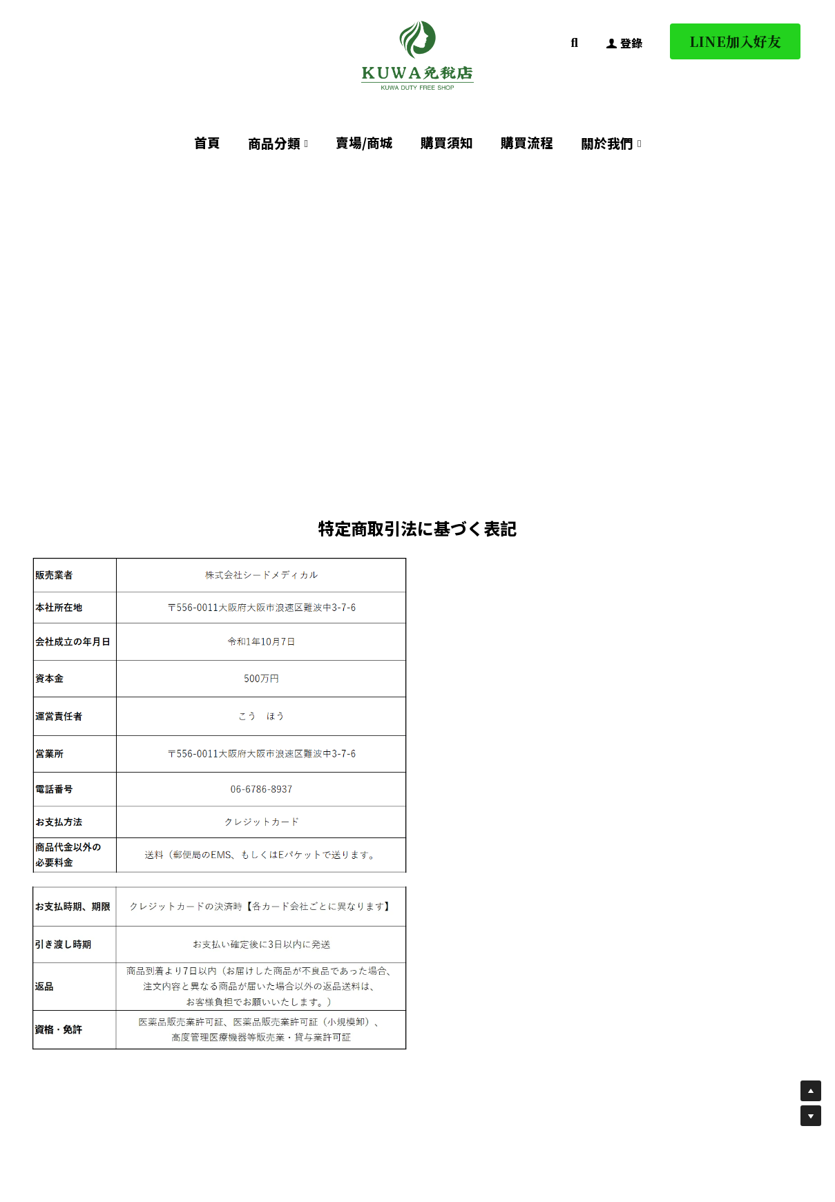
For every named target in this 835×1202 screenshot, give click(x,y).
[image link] (417, 54)
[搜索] (574, 42)
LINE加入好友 (735, 41)
